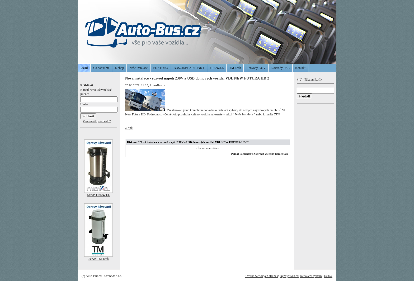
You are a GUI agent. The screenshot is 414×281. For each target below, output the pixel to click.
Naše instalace (138, 68)
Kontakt (300, 68)
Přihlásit (328, 276)
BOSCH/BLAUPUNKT (189, 68)
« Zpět (129, 128)
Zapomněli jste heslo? (97, 121)
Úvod (84, 68)
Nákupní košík (309, 79)
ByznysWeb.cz (289, 276)
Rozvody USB (280, 68)
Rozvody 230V (256, 68)
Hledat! (304, 96)
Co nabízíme (101, 68)
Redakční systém (311, 276)
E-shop (119, 68)
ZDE (277, 114)
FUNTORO (160, 68)
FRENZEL (217, 68)
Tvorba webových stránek (261, 276)
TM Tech (235, 68)
